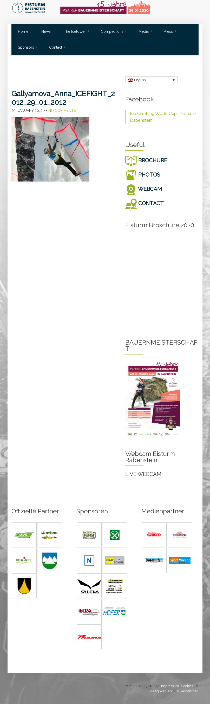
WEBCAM (143, 189)
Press (168, 31)
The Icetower (75, 31)
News (46, 31)
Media (144, 31)
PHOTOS (142, 175)
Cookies (187, 686)
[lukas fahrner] (187, 691)
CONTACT (144, 203)
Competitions (112, 31)
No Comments (62, 110)
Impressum (170, 686)
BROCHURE (146, 160)
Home (23, 31)
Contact (55, 47)
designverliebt (161, 691)
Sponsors (26, 47)
